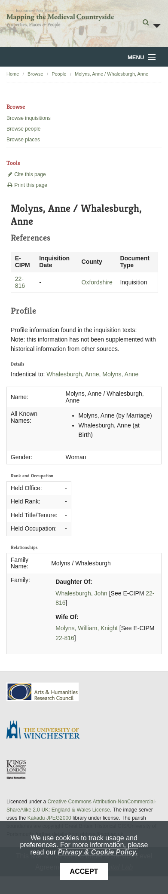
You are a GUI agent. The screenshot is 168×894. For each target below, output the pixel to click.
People (59, 73)
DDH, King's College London (16, 769)
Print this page (26, 185)
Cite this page (26, 174)
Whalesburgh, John (81, 593)
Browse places (23, 140)
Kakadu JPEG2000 (49, 818)
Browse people (23, 129)
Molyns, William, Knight (86, 628)
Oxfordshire (97, 282)
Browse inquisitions (28, 118)
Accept (84, 871)
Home (12, 73)
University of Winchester (46, 730)
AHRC (43, 691)
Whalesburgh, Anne (72, 374)
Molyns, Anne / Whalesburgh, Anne (111, 73)
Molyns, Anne (120, 374)
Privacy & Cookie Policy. (97, 852)
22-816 (20, 282)
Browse (35, 73)
